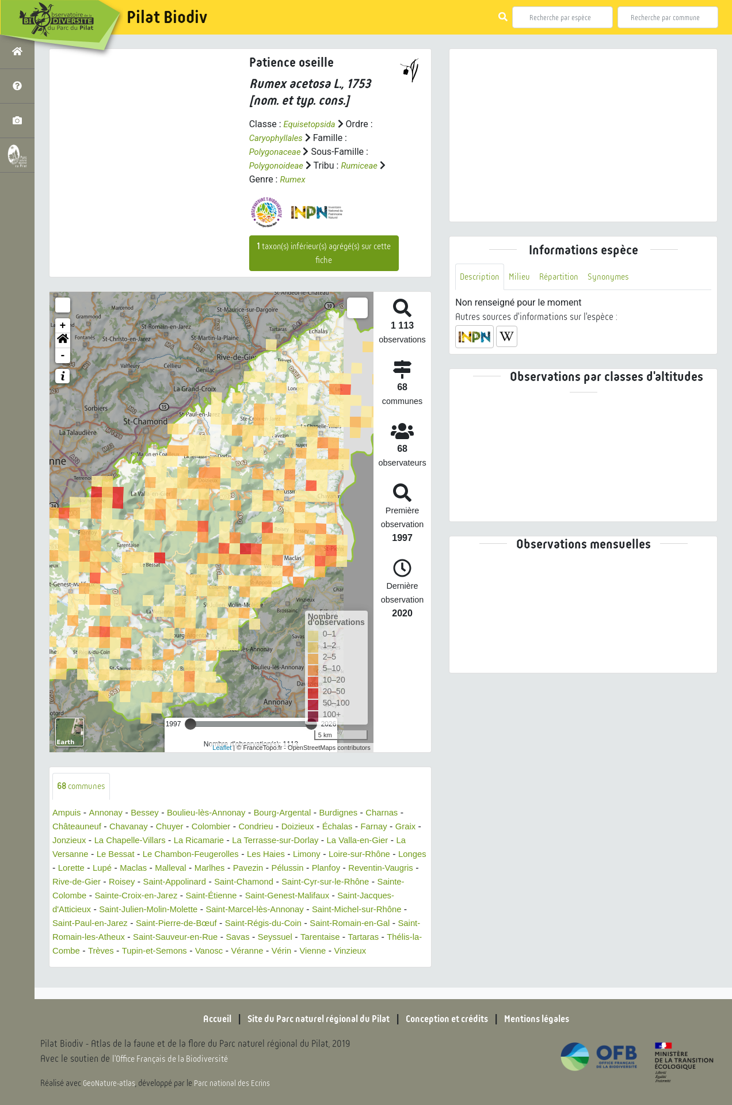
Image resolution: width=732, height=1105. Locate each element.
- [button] (63, 356)
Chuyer (178, 827)
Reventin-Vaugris (93, 882)
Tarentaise (119, 952)
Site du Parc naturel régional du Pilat (312, 1019)
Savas (397, 938)
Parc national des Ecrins (234, 1083)
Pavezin (328, 869)
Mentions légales (550, 1019)
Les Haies (319, 855)
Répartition (564, 277)
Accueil (202, 1019)
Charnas (404, 813)
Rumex (293, 179)
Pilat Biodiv (167, 17)
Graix (63, 841)
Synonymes (616, 277)
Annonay (109, 813)
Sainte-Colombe (147, 896)
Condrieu (269, 827)
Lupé (173, 869)
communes (83, 786)
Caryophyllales (278, 137)
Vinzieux (179, 965)
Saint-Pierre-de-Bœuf (296, 924)
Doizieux (313, 827)
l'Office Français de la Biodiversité (176, 1059)
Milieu (522, 277)
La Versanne (103, 855)
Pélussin (370, 869)
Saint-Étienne (313, 896)
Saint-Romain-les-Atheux (225, 938)
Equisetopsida (311, 124)
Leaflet (221, 747)
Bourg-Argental (298, 813)
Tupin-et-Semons (336, 952)
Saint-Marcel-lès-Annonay (373, 910)
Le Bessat (158, 855)
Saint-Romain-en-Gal (122, 938)
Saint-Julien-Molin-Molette (259, 910)
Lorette (140, 869)
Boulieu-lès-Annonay (216, 813)
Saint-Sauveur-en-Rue (330, 938)
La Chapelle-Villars (165, 841)
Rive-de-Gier (162, 882)
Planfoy (411, 869)
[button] (62, 340)
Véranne (69, 965)
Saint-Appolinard (267, 882)
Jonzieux (100, 841)
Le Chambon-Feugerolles (239, 855)
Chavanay (134, 827)
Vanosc (394, 952)
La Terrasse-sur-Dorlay (321, 841)
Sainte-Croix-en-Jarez (233, 896)
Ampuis (67, 813)
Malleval (246, 869)
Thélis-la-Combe (223, 952)
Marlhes (287, 869)
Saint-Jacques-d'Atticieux (146, 910)
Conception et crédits (452, 1019)
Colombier (222, 827)
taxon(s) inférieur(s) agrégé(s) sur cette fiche (324, 253)
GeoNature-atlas (110, 1083)
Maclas (206, 869)
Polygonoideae (278, 165)
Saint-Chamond (341, 882)
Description (481, 277)
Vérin (106, 965)
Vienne (139, 965)
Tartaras (165, 952)
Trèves (279, 952)
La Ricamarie (239, 841)
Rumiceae (365, 165)
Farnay (395, 827)
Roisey (210, 882)
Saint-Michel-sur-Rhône (106, 924)
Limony (363, 855)
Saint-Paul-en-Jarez (203, 924)
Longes (102, 869)
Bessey (150, 813)
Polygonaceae (277, 151)
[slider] (190, 724)
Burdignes (358, 813)
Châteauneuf (78, 827)
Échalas (356, 827)
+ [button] (63, 326)
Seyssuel (71, 952)
